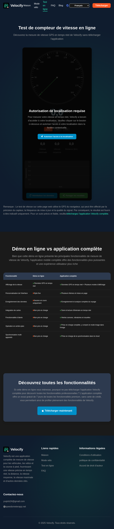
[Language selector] (79, 5)
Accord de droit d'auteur (91, 465)
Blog (61, 5)
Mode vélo (36, 5)
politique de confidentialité (92, 460)
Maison (27, 5)
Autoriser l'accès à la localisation (57, 137)
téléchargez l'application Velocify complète (87, 214)
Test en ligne (47, 465)
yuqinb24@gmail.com (14, 501)
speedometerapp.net (14, 506)
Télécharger (101, 5)
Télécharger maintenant (57, 410)
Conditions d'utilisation (90, 455)
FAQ (53, 5)
